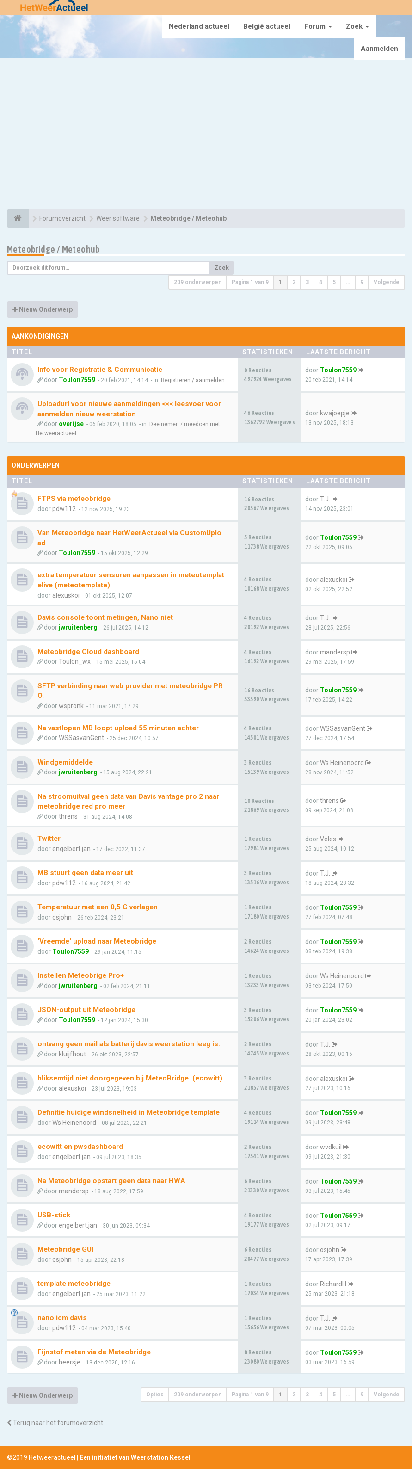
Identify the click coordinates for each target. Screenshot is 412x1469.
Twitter (49, 838)
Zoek (357, 26)
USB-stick (53, 1215)
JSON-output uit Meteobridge (86, 1010)
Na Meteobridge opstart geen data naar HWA (111, 1181)
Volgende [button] (387, 282)
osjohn (62, 917)
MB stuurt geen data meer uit (85, 873)
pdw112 (64, 508)
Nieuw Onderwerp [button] (42, 309)
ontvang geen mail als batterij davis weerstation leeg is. (128, 1044)
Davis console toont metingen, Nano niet (105, 617)
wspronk (71, 706)
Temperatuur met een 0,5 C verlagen (97, 907)
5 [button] (334, 282)
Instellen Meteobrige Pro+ (80, 975)
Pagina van (250, 282)
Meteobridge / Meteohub (53, 249)
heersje (69, 1362)
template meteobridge (74, 1283)
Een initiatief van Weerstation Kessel (135, 1457)
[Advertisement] (206, 135)
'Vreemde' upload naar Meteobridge (96, 941)
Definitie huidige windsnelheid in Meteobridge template (128, 1112)
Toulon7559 (77, 379)
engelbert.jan (71, 848)
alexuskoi (66, 595)
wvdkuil (331, 1147)
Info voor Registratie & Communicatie (99, 369)
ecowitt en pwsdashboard (80, 1146)
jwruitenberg (78, 627)
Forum (318, 26)
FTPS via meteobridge (74, 498)
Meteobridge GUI (65, 1249)
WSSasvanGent (81, 737)
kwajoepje (335, 413)
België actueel (266, 26)
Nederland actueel (199, 26)
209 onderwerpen (197, 282)
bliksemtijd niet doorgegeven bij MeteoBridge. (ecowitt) (129, 1078)
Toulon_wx (75, 661)
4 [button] (320, 282)
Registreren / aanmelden (193, 380)
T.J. (325, 499)
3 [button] (307, 282)
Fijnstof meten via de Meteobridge (94, 1352)
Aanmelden (379, 48)
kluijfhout (72, 1054)
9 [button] (361, 282)
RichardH (333, 1284)
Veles (328, 839)
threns (68, 816)
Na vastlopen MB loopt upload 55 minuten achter (118, 728)
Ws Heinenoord (342, 762)
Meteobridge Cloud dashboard (88, 652)
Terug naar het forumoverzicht (55, 1422)
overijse (71, 423)
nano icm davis (62, 1318)
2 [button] (293, 282)
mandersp (335, 652)
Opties (155, 1394)
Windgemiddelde (65, 762)
